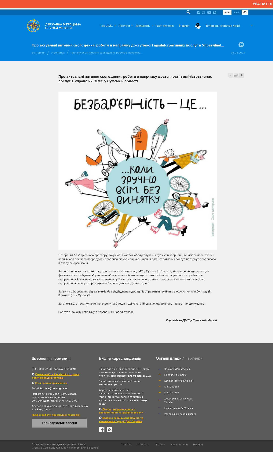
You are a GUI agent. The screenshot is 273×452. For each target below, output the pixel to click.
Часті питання (164, 26)
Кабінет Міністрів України (179, 375)
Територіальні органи (59, 423)
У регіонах (58, 52)
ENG (236, 12)
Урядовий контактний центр (223, 390)
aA (236, 75)
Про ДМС (106, 26)
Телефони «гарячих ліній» (223, 26)
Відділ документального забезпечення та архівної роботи (121, 411)
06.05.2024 (238, 52)
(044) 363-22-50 (42, 369)
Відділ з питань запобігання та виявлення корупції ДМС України (121, 419)
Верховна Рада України (178, 369)
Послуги (124, 26)
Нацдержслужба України (179, 390)
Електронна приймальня (51, 383)
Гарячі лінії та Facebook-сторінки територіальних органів (55, 376)
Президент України (218, 369)
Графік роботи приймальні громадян (56, 415)
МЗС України (214, 375)
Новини (184, 26)
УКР (227, 12)
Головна (127, 444)
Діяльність (143, 26)
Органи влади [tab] (168, 358)
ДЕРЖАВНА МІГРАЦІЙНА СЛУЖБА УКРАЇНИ (63, 26)
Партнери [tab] (193, 358)
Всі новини (38, 52)
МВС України (172, 380)
